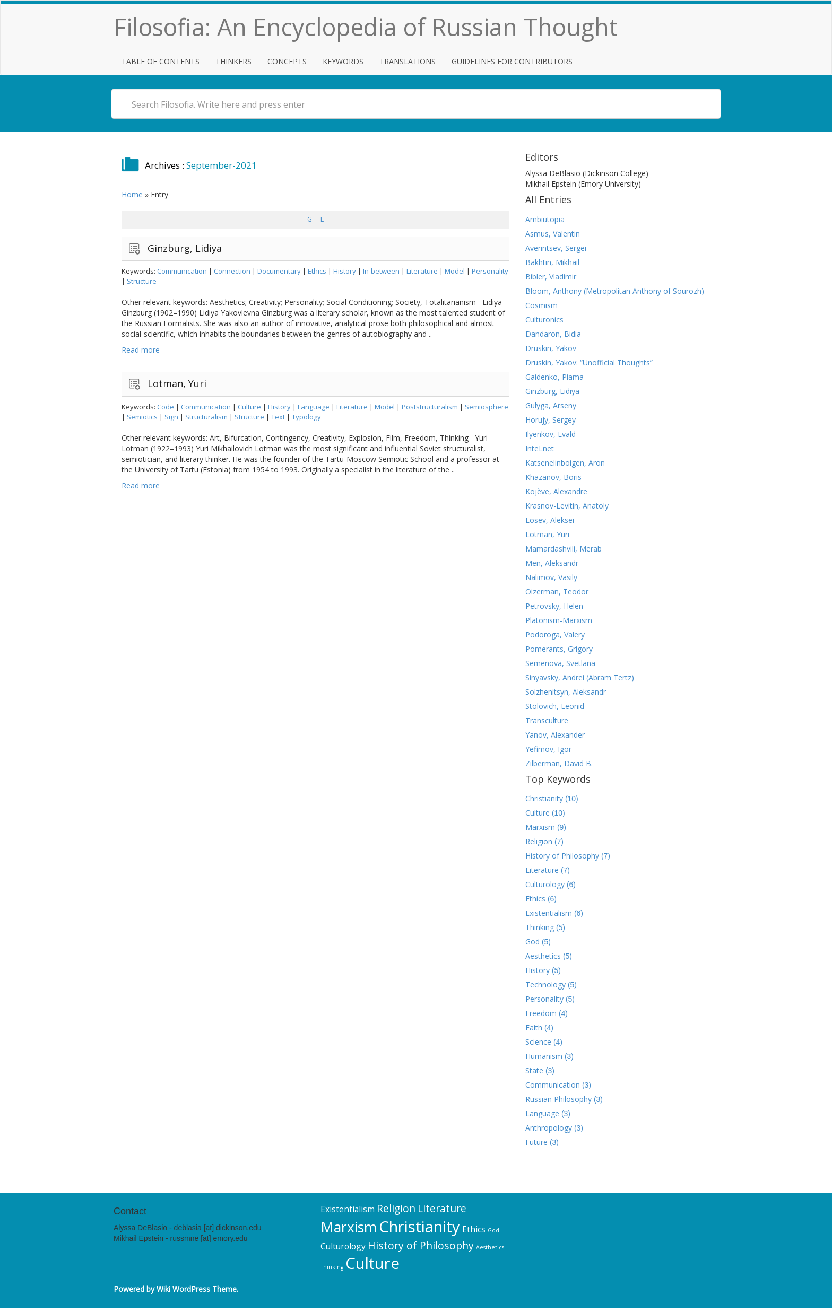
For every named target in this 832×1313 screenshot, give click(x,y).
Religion (538, 841)
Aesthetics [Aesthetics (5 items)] (490, 1247)
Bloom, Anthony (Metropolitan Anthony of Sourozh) (614, 291)
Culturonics (544, 319)
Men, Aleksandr (551, 563)
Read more (141, 350)
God (532, 941)
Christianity (544, 798)
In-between (381, 271)
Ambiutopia (545, 219)
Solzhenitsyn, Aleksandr (565, 692)
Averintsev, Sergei (555, 248)
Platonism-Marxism (558, 620)
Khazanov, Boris (553, 477)
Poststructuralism (430, 407)
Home (132, 194)
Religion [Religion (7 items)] (396, 1208)
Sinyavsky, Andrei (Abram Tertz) (579, 677)
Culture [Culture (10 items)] (372, 1263)
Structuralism (206, 417)
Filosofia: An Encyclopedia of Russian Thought (366, 27)
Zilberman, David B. (559, 763)
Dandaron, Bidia (553, 334)
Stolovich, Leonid (554, 706)
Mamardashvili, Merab (563, 549)
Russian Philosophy (558, 1099)
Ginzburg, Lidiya (185, 248)
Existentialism (548, 913)
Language (314, 407)
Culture (249, 407)
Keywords (343, 61)
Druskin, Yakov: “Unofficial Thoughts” (589, 362)
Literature (422, 271)
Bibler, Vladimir (550, 277)
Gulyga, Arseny (550, 405)
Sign (171, 417)
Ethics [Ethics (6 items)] (474, 1229)
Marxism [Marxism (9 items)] (348, 1227)
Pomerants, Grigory (559, 649)
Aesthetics (543, 956)
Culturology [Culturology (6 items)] (343, 1246)
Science (538, 1042)
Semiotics (142, 417)
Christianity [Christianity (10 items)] (419, 1226)
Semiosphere (486, 407)
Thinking (539, 927)
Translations (407, 61)
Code (165, 407)
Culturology (545, 884)
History (344, 271)
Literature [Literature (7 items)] (442, 1208)
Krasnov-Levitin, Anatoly (567, 506)
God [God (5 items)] (493, 1230)
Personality (490, 271)
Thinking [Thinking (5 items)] (331, 1267)
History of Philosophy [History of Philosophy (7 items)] (421, 1245)
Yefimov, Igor (548, 749)
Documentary (279, 271)
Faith (533, 1027)
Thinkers (233, 61)
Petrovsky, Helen (554, 606)
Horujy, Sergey (550, 420)
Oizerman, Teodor (556, 592)
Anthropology (548, 1128)
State (534, 1070)
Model (455, 271)
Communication (182, 271)
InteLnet (539, 448)
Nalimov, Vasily (551, 577)
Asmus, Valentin (552, 234)
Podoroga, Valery (555, 634)
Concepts (287, 61)
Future (536, 1142)
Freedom (541, 1013)
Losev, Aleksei (549, 520)
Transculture (546, 720)
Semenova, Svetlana (560, 663)
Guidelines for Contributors (512, 61)
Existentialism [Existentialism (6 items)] (347, 1209)
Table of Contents (161, 61)
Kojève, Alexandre (556, 491)
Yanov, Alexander (555, 735)
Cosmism (541, 305)
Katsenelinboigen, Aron (565, 463)
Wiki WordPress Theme (197, 1289)
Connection (232, 271)
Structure (142, 281)
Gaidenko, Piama (554, 377)
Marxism (540, 827)
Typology (306, 417)
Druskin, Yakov (550, 348)
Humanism (543, 1056)
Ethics (317, 271)
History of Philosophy (562, 856)
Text (278, 417)
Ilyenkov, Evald (550, 434)
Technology (545, 984)
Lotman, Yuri (177, 383)
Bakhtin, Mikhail (552, 262)
